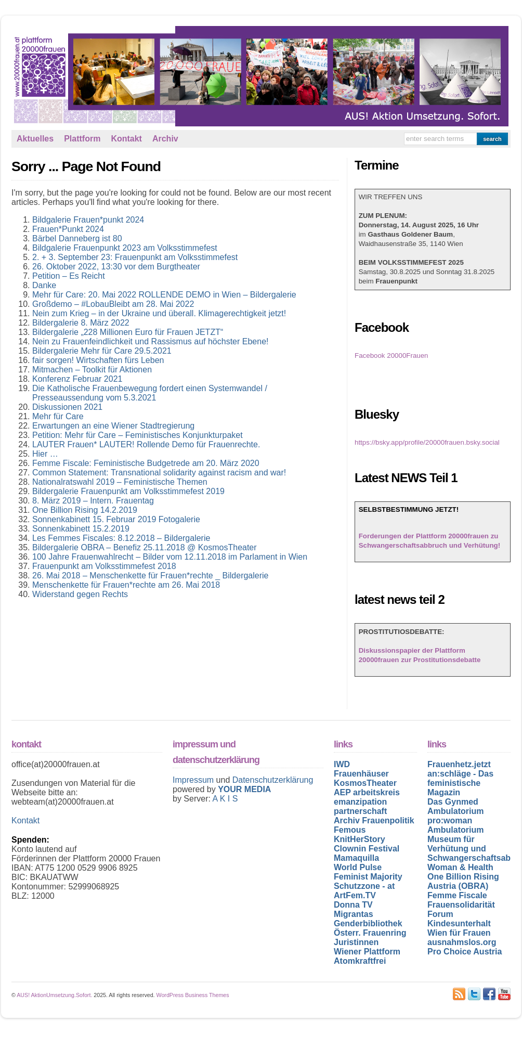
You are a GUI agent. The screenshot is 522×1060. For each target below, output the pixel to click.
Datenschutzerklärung (273, 779)
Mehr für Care (58, 416)
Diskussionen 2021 (67, 407)
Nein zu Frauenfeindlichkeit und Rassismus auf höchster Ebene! (150, 341)
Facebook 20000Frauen (391, 355)
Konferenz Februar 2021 (77, 378)
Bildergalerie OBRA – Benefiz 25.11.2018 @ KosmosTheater (144, 547)
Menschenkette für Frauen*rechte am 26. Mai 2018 (126, 584)
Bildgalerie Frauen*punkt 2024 (88, 219)
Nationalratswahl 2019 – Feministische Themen (119, 481)
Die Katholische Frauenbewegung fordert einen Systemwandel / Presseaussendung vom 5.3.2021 (149, 393)
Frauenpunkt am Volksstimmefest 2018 (104, 566)
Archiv (165, 138)
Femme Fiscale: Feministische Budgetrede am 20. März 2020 (145, 463)
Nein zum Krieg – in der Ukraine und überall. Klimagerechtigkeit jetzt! (159, 313)
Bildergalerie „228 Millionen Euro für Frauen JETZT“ (127, 332)
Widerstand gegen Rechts (80, 594)
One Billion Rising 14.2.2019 (84, 510)
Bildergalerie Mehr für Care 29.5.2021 (102, 350)
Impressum (194, 779)
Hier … (45, 453)
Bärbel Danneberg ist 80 (77, 238)
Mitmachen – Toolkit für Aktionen (92, 369)
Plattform (82, 138)
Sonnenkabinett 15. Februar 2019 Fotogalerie (116, 519)
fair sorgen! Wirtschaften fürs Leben (98, 360)
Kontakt (126, 138)
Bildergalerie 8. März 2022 (80, 322)
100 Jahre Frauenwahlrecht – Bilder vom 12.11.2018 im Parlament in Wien (169, 556)
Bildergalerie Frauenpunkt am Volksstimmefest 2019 (128, 491)
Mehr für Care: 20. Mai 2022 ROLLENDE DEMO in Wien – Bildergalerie (164, 294)
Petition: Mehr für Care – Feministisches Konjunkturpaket (137, 435)
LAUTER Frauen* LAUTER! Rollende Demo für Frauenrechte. (146, 444)
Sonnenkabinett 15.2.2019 (80, 528)
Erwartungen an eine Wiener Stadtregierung (113, 425)
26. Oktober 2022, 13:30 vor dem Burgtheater (116, 266)
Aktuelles (35, 138)
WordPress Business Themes (192, 995)
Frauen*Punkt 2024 (68, 229)
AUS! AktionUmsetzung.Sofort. (54, 995)
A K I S (225, 798)
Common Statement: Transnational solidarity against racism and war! (159, 472)
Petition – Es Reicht (68, 276)
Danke (44, 285)
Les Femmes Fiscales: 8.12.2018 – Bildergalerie (121, 538)
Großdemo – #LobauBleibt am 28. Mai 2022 (113, 304)
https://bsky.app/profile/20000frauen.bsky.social (427, 442)
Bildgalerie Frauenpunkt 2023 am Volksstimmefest (124, 247)
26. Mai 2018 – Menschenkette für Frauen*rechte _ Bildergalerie (150, 575)
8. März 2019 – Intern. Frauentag (93, 500)
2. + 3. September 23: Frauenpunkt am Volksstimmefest (135, 257)
